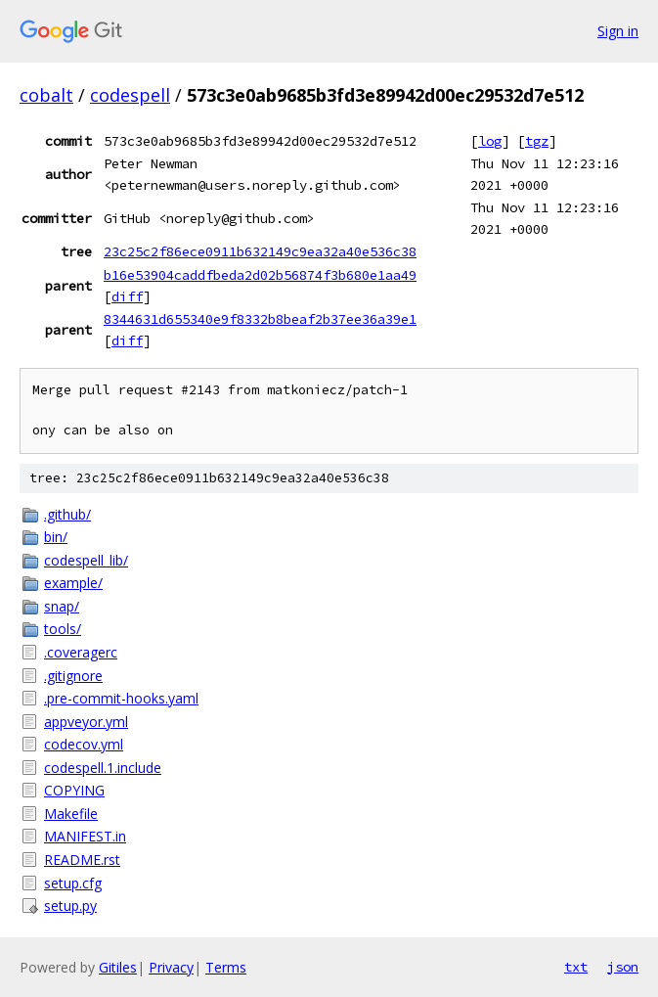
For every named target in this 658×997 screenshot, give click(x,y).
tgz (536, 141)
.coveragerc (80, 652)
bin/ (55, 536)
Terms (225, 967)
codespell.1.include (102, 767)
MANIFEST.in (85, 836)
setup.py (70, 905)
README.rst (82, 859)
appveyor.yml (86, 721)
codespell (130, 95)
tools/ (62, 628)
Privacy (171, 967)
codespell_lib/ (86, 560)
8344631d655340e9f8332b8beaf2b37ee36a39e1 (260, 319)
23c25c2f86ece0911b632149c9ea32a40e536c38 (260, 251)
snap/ (61, 606)
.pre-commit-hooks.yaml (121, 698)
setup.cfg (73, 883)
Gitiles (118, 967)
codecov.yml (83, 744)
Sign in (617, 31)
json (622, 966)
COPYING (74, 790)
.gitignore (73, 675)
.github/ (67, 514)
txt (576, 966)
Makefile (71, 813)
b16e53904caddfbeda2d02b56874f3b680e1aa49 (260, 275)
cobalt (46, 95)
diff (127, 296)
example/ (73, 582)
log (490, 141)
